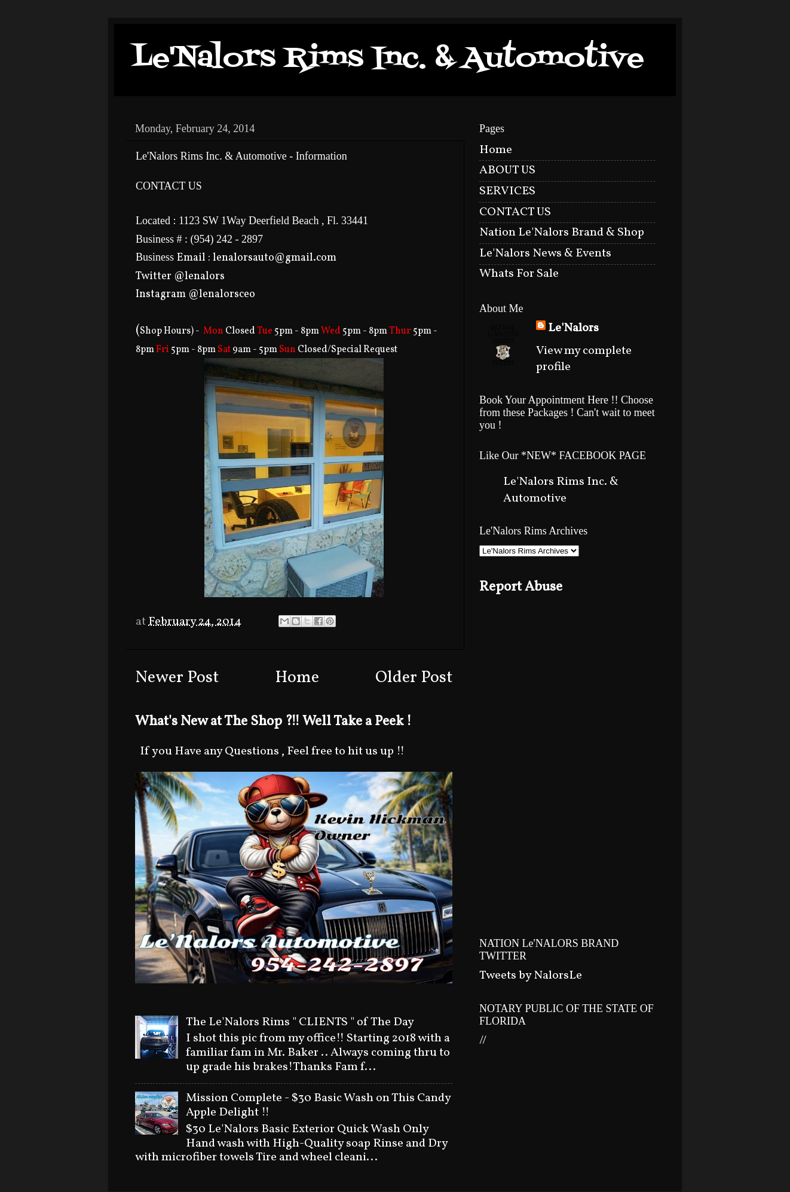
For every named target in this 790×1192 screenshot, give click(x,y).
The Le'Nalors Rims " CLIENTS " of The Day (300, 1022)
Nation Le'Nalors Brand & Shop (561, 232)
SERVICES (507, 191)
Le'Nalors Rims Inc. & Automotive (388, 59)
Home (297, 678)
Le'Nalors (573, 328)
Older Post (413, 678)
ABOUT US (507, 170)
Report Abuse (520, 587)
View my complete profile (584, 359)
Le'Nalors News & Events (545, 253)
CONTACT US (515, 212)
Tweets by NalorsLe (530, 975)
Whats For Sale (519, 273)
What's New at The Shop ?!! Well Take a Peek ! (273, 721)
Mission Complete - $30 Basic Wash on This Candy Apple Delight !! (318, 1105)
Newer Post (177, 678)
